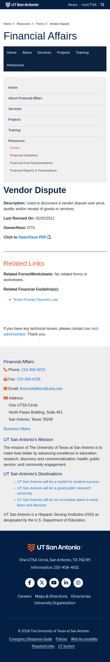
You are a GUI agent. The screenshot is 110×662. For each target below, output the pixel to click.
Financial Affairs (40, 36)
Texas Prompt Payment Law (35, 299)
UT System (66, 646)
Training (82, 52)
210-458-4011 (66, 567)
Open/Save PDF (32, 237)
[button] (102, 5)
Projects (63, 52)
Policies (61, 639)
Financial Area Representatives (32, 163)
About (27, 52)
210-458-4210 (33, 370)
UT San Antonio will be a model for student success (58, 482)
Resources (23, 24)
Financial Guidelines (25, 155)
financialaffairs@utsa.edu (41, 389)
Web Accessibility (84, 639)
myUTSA (89, 5)
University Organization (54, 603)
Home (8, 24)
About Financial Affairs (25, 98)
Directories (81, 596)
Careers (25, 596)
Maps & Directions (51, 596)
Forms (40, 24)
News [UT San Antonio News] (73, 5)
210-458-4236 (29, 379)
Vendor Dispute (59, 24)
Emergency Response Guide (30, 639)
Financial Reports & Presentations (34, 170)
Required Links (43, 646)
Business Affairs (17, 429)
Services (44, 52)
